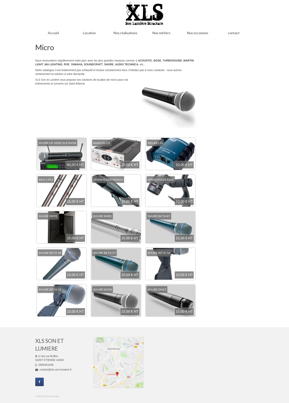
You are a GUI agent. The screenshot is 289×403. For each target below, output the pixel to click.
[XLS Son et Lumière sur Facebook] (39, 382)
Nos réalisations (125, 33)
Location (89, 33)
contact (234, 33)
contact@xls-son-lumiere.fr (53, 369)
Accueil (53, 33)
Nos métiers (161, 33)
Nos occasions (197, 33)
